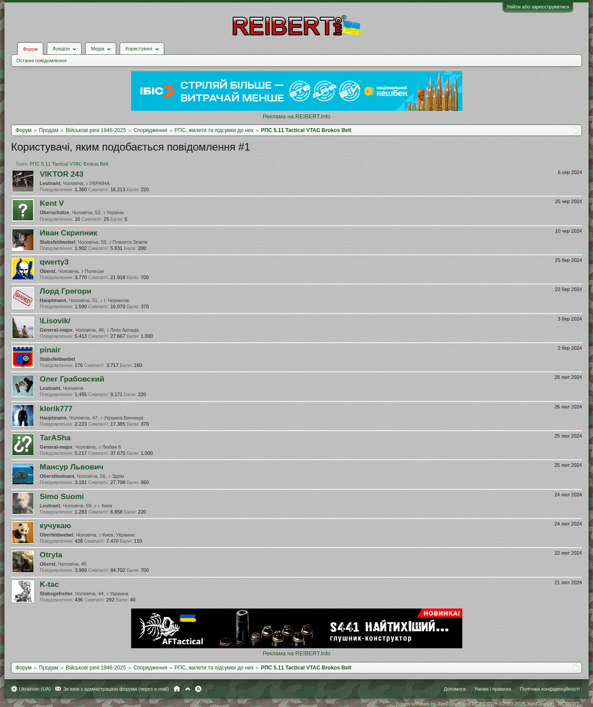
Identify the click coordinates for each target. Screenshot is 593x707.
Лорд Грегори (65, 291)
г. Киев (105, 505)
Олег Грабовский (72, 378)
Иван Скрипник (68, 232)
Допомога (454, 689)
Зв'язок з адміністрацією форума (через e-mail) (116, 689)
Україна (115, 212)
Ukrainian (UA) (35, 689)
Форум (30, 49)
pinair (50, 349)
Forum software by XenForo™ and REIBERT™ (488, 704)
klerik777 (56, 408)
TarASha (55, 437)
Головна (177, 689)
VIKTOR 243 (61, 174)
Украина (119, 593)
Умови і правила (492, 689)
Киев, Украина (118, 534)
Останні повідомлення (41, 60)
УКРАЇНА (100, 183)
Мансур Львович (71, 466)
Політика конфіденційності (550, 689)
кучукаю (55, 525)
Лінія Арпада (124, 330)
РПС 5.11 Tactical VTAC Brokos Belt (69, 163)
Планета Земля (130, 242)
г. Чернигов (116, 300)
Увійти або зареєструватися (537, 6)
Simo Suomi (62, 496)
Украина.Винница (123, 417)
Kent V (52, 203)
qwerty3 (54, 261)
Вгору (188, 689)
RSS (198, 689)
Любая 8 (111, 447)
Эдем (118, 476)
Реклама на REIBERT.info (296, 116)
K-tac (49, 584)
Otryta (51, 554)
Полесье (94, 271)
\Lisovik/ (55, 320)
